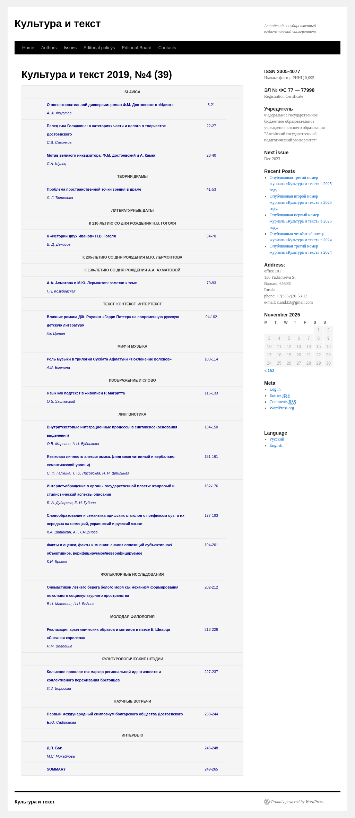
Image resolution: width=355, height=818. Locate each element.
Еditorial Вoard (136, 47)
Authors (49, 47)
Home (28, 47)
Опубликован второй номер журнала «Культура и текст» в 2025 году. (301, 202)
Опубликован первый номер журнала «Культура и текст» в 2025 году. (301, 221)
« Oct (270, 370)
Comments (283, 401)
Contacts (167, 47)
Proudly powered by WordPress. (297, 801)
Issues (70, 47)
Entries (280, 395)
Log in (275, 389)
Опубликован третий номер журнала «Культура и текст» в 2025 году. (301, 183)
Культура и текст (58, 23)
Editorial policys (99, 47)
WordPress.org (282, 408)
